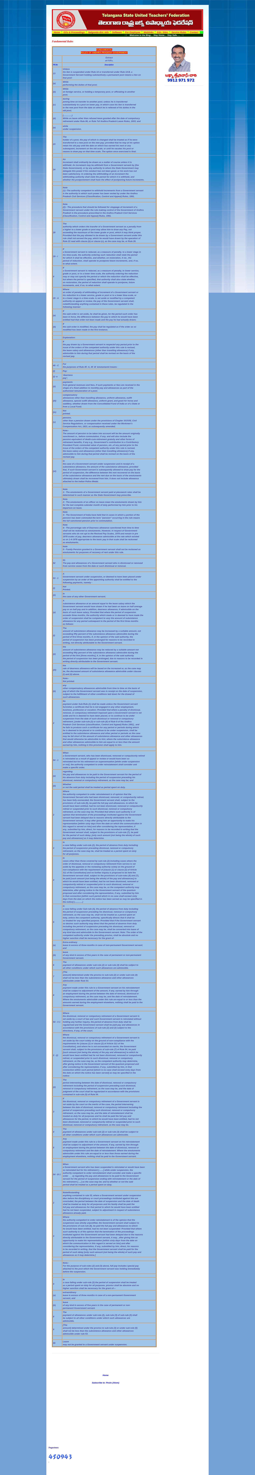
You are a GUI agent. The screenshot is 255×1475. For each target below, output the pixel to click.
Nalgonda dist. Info (98, 32)
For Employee (132, 32)
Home (57, 32)
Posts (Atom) (112, 1383)
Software (117, 32)
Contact (194, 32)
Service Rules (178, 32)
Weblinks (149, 32)
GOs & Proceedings (74, 32)
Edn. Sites (162, 32)
